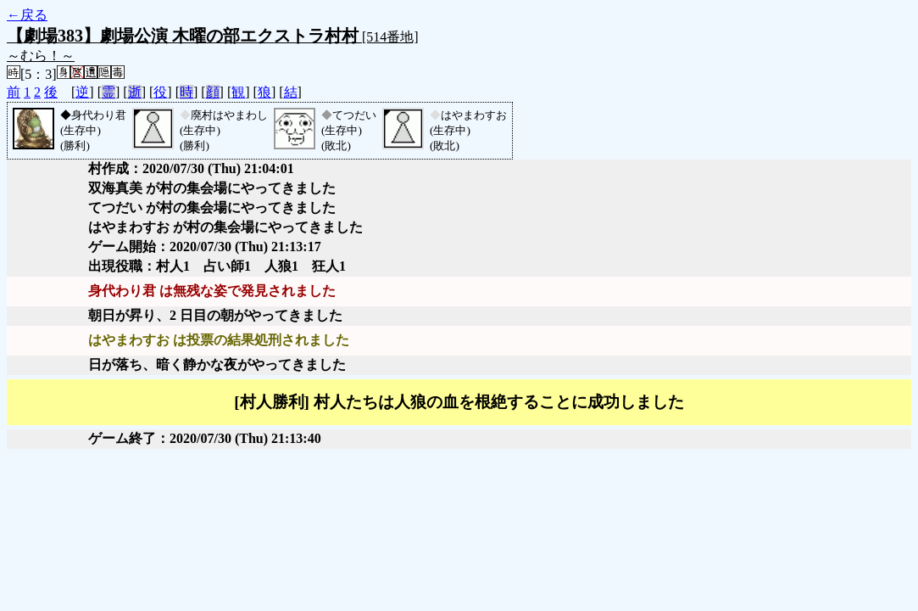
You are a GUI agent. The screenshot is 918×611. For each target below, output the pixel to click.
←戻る (27, 15)
